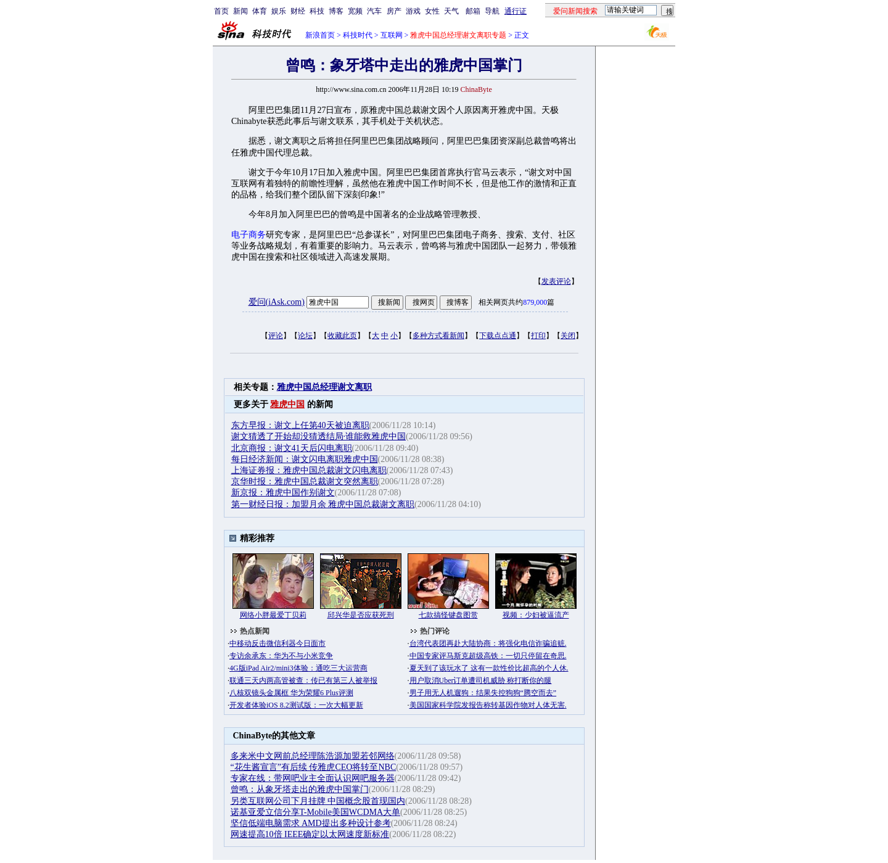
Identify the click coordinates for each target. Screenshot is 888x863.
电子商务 (248, 234)
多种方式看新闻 (438, 335)
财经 (297, 11)
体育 (259, 11)
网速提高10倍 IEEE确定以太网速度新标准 (310, 834)
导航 (492, 11)
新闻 (240, 11)
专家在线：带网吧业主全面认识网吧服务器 (313, 778)
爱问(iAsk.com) (277, 302)
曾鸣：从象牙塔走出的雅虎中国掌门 (300, 789)
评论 (275, 335)
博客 (336, 11)
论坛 (305, 335)
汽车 (374, 11)
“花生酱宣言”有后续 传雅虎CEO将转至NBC (314, 767)
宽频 (355, 11)
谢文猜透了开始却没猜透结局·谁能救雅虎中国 (318, 436)
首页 (221, 11)
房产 (394, 11)
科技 (317, 11)
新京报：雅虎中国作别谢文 (283, 492)
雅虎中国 (287, 404)
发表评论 (556, 281)
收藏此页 (342, 335)
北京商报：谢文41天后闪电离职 (291, 448)
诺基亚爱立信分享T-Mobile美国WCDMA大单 (316, 812)
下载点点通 (497, 335)
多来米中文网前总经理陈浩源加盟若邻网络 (313, 756)
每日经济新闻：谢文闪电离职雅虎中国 (304, 459)
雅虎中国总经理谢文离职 (324, 387)
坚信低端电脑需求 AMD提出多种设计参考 (311, 823)
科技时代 (357, 35)
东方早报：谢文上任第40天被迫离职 (300, 425)
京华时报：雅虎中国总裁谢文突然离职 (304, 481)
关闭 (568, 335)
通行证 (515, 11)
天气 (451, 11)
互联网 (391, 35)
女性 (432, 11)
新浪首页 (320, 35)
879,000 (535, 302)
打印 (538, 335)
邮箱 (473, 11)
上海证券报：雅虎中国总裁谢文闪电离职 (309, 470)
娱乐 (278, 11)
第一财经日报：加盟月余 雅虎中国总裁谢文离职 (323, 504)
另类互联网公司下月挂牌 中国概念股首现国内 (318, 801)
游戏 (413, 11)
